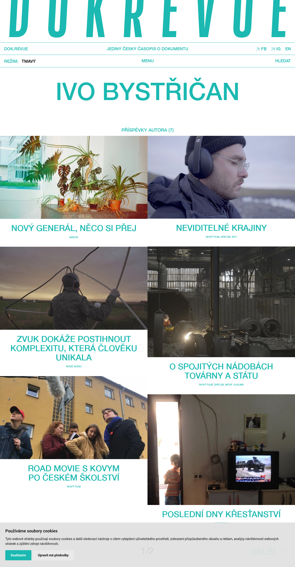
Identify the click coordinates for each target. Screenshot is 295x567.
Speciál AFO (229, 236)
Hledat (283, 61)
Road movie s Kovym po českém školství (74, 472)
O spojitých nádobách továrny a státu (221, 370)
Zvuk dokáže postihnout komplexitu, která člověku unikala (73, 348)
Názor (73, 237)
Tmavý (29, 61)
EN (288, 48)
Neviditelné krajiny (221, 228)
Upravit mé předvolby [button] (53, 555)
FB (264, 48)
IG (278, 48)
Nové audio (74, 366)
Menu (148, 61)
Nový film (74, 486)
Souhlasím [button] (18, 555)
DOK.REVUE (16, 49)
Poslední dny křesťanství (221, 514)
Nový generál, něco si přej (73, 228)
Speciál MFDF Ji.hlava (229, 384)
